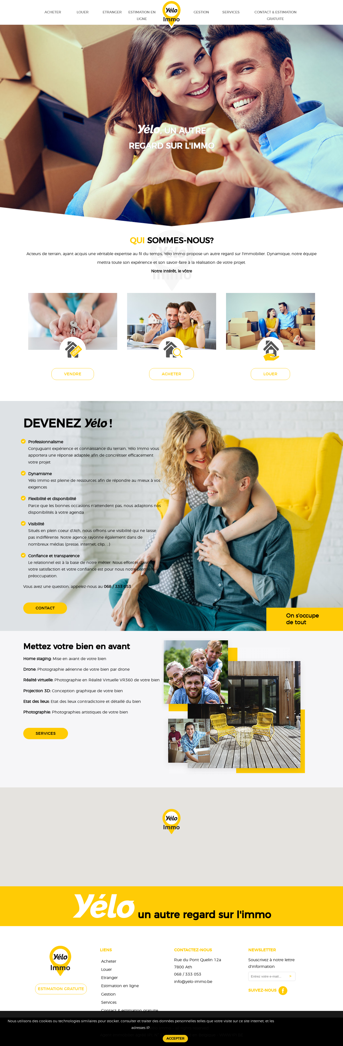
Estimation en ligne (142, 15)
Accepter (175, 1038)
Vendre (72, 374)
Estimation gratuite (61, 989)
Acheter (53, 12)
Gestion (201, 12)
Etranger (112, 12)
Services (231, 12)
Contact (45, 608)
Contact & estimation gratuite (275, 15)
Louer (83, 12)
